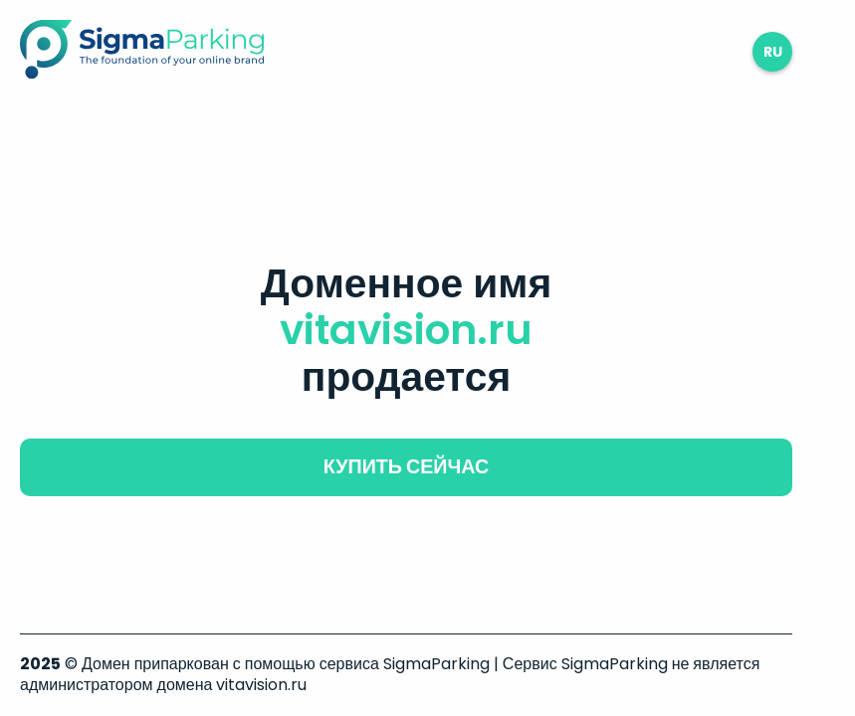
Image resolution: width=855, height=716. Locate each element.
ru (772, 52)
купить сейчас (406, 466)
